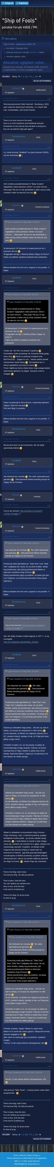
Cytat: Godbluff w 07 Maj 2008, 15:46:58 (23, 222)
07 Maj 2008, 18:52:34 (11, 612)
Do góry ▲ (36, 1155)
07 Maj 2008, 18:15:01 (11, 288)
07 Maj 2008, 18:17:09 (11, 396)
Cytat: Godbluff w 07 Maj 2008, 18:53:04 (23, 786)
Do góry (6, 1134)
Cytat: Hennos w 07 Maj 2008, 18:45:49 (22, 671)
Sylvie (41, 52)
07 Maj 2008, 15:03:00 (11, 146)
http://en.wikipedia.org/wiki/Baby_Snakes (21, 642)
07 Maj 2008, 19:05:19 (11, 915)
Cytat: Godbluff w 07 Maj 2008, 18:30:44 (23, 543)
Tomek (15, 494)
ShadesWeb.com (34, 1164)
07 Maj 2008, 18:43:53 (11, 505)
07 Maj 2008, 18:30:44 (11, 470)
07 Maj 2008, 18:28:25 (11, 439)
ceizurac (16, 769)
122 (36, 76)
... (33, 76)
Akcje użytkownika (42, 81)
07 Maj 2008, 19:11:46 (11, 1066)
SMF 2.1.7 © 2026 (20, 1161)
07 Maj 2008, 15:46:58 (11, 178)
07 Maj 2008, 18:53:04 (11, 665)
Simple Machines (34, 1161)
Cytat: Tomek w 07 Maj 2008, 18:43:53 (22, 619)
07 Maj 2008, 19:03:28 (11, 779)
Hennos (16, 205)
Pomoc (16, 1155)
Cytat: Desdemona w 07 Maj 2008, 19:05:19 (24, 1073)
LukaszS (16, 88)
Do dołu (6, 76)
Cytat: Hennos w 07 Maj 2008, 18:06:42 (22, 295)
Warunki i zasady (26, 1155)
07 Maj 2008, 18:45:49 (11, 536)
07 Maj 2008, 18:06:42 (11, 215)
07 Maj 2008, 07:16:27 (11, 98)
